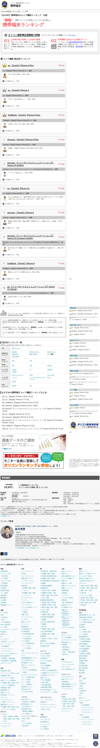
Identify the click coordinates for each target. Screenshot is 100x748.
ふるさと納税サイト (27, 602)
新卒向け (65, 654)
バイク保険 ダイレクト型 (87, 620)
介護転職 (64, 593)
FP (43, 665)
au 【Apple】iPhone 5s (18, 188)
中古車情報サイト (27, 629)
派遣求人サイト (66, 605)
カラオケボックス (67, 708)
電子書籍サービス (27, 662)
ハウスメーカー (7, 724)
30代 (13, 365)
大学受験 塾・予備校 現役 (48, 571)
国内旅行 (25, 701)
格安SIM (83, 581)
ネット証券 (4, 612)
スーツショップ (45, 724)
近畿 (13, 683)
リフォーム (4, 697)
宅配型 (25, 612)
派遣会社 (64, 600)
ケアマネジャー (54, 673)
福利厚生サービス (27, 687)
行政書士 (44, 673)
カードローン (5, 639)
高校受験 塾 (44, 588)
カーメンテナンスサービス (29, 653)
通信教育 (43, 636)
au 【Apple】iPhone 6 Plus (21, 65)
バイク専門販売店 (28, 643)
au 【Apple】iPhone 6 (18, 90)
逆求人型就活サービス (68, 576)
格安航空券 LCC (26, 709)
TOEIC (44, 670)
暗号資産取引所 (5, 656)
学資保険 (3, 602)
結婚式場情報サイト (67, 686)
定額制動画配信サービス (29, 658)
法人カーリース (66, 635)
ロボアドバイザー (6, 663)
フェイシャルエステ (67, 664)
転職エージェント (67, 588)
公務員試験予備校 (46, 687)
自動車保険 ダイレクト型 (87, 615)
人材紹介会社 (65, 621)
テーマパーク (65, 711)
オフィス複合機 (26, 684)
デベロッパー (6, 726)
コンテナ (25, 610)
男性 (13, 361)
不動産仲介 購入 (6, 675)
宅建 (43, 668)
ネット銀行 (4, 627)
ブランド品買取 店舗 (27, 677)
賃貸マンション (5, 692)
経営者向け (66, 647)
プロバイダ (82, 583)
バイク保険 (4, 578)
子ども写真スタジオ (27, 660)
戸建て (12, 673)
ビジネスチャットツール (69, 640)
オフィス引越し (26, 679)
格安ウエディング (67, 679)
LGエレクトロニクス (17, 375)
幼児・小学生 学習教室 (47, 643)
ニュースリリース (29, 736)
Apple (31, 375)
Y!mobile (14, 371)
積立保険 (82, 673)
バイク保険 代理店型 (85, 622)
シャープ (14, 377)
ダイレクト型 (6, 573)
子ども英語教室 (45, 653)
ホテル (23, 721)
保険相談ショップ (6, 605)
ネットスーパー (26, 595)
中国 (96, 588)
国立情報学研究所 (75, 42)
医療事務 (48, 665)
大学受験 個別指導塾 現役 (48, 576)
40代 (31, 365)
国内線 (25, 711)
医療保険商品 (83, 636)
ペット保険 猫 (83, 634)
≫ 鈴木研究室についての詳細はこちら (27, 548)
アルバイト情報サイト (68, 578)
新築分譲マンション (7, 704)
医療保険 (3, 598)
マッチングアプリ (67, 689)
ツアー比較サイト (27, 714)
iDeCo (81, 688)
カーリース (24, 624)
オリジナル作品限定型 (30, 670)
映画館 (63, 696)
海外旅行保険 (5, 590)
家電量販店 (43, 717)
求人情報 (70, 736)
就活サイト (64, 573)
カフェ (23, 655)
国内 (24, 718)
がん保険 (3, 600)
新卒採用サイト (66, 614)
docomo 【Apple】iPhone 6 (20, 213)
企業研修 (64, 644)
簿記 (47, 668)
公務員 (44, 675)
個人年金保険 (83, 668)
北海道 (44, 590)
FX (1, 636)
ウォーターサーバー (27, 571)
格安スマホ (90, 581)
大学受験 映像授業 (46, 585)
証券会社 (5, 617)
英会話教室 (43, 658)
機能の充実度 (33, 354)
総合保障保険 (83, 665)
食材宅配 (24, 585)
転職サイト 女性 (66, 583)
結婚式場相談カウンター (69, 684)
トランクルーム (26, 605)
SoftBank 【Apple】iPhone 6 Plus (24, 115)
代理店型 (5, 576)
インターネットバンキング (9, 629)
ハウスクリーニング (27, 581)
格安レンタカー (26, 622)
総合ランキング (16, 348)
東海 (9, 683)
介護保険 (82, 663)
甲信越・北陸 (51, 593)
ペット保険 (4, 593)
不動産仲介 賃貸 (6, 687)
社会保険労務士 (52, 670)
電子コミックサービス (28, 665)
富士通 (14, 381)
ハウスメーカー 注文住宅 (8, 709)
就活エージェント (67, 571)
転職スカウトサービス (68, 585)
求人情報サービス (67, 607)
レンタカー (24, 619)
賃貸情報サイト (5, 690)
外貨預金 (3, 632)
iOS (31, 385)
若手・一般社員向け (69, 652)
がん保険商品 (83, 651)
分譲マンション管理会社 (8, 680)
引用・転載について (60, 736)
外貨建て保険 (83, 661)
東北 (5, 716)
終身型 (82, 639)
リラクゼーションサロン (48, 704)
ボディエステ (65, 667)
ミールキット (25, 590)
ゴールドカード (7, 651)
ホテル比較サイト (27, 706)
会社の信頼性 (15, 356)
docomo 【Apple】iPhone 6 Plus (23, 139)
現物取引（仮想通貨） (9, 658)
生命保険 (3, 595)
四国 (81, 590)
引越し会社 (24, 614)
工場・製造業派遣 (67, 602)
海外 (28, 718)
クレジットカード (6, 644)
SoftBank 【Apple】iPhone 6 (21, 263)
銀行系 (4, 641)
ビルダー (5, 714)
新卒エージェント (67, 617)
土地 (17, 673)
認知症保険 (82, 658)
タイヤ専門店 (44, 729)
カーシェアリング (27, 617)
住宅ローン (4, 634)
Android (14, 385)
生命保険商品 (83, 644)
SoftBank (49, 369)
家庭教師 (43, 641)
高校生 (44, 638)
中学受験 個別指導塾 (46, 617)
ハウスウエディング (67, 677)
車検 (22, 650)
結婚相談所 (64, 682)
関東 (74, 699)
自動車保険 (4, 571)
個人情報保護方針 (40, 736)
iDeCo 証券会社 (6, 624)
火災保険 (3, 588)
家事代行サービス (27, 578)
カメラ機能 (73, 390)
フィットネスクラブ (46, 700)
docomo (14, 369)
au (30, 369)
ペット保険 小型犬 (85, 632)
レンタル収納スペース (30, 607)
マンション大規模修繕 (8, 685)
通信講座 (43, 663)
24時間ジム (44, 702)
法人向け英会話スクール (48, 689)
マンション (5, 673)
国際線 (30, 711)
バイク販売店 (25, 641)
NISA (2, 615)
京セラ (49, 377)
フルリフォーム (7, 700)
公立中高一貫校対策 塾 (47, 622)
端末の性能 (15, 354)
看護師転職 (64, 590)
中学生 (49, 638)
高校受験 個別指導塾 (46, 600)
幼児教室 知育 (44, 646)
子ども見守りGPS (27, 691)
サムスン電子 (51, 375)
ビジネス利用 (27, 723)
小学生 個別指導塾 (46, 631)
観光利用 (25, 726)
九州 (17, 683)
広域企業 (83, 593)
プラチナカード (87, 712)
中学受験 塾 (44, 612)
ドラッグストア (45, 719)
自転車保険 (4, 585)
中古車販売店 (25, 631)
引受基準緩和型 (85, 641)
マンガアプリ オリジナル (29, 675)
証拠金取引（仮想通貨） (9, 661)
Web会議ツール (66, 642)
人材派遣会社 (65, 624)
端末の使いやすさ (34, 352)
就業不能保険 (83, 656)
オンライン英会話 (46, 661)
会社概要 (19, 736)
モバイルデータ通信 (85, 576)
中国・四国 (15, 719)
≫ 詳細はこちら (6, 516)
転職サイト (64, 581)
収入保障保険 (84, 649)
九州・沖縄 (45, 598)
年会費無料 (5, 646)
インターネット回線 (85, 595)
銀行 (3, 620)
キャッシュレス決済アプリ (9, 653)
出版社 (25, 672)
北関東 (10, 716)
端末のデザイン (51, 352)
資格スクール (44, 677)
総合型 (25, 667)
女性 (31, 361)
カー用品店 (43, 726)
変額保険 (82, 670)
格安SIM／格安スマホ (86, 578)
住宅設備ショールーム (8, 695)
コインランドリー (27, 583)
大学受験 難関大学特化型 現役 (49, 581)
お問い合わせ (50, 736)
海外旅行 (32, 701)
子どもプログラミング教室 (48, 692)
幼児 (43, 656)
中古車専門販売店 (28, 634)
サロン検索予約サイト (68, 669)
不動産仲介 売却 (6, 671)
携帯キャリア (83, 571)
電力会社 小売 (25, 689)
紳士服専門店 (44, 722)
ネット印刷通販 (66, 637)
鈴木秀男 (79, 46)
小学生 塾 (43, 626)
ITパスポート (51, 675)
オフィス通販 (25, 682)
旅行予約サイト (26, 699)
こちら (73, 35)
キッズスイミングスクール (48, 707)
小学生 (55, 638)
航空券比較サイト (27, 704)
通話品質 (14, 352)
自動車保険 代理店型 (85, 617)
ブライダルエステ (67, 662)
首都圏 (4, 683)
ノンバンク (11, 641)
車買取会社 (24, 626)
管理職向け (66, 649)
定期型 (88, 639)
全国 (72, 706)
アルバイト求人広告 (67, 627)
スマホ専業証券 (5, 622)
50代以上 (49, 365)
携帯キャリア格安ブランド (87, 573)
